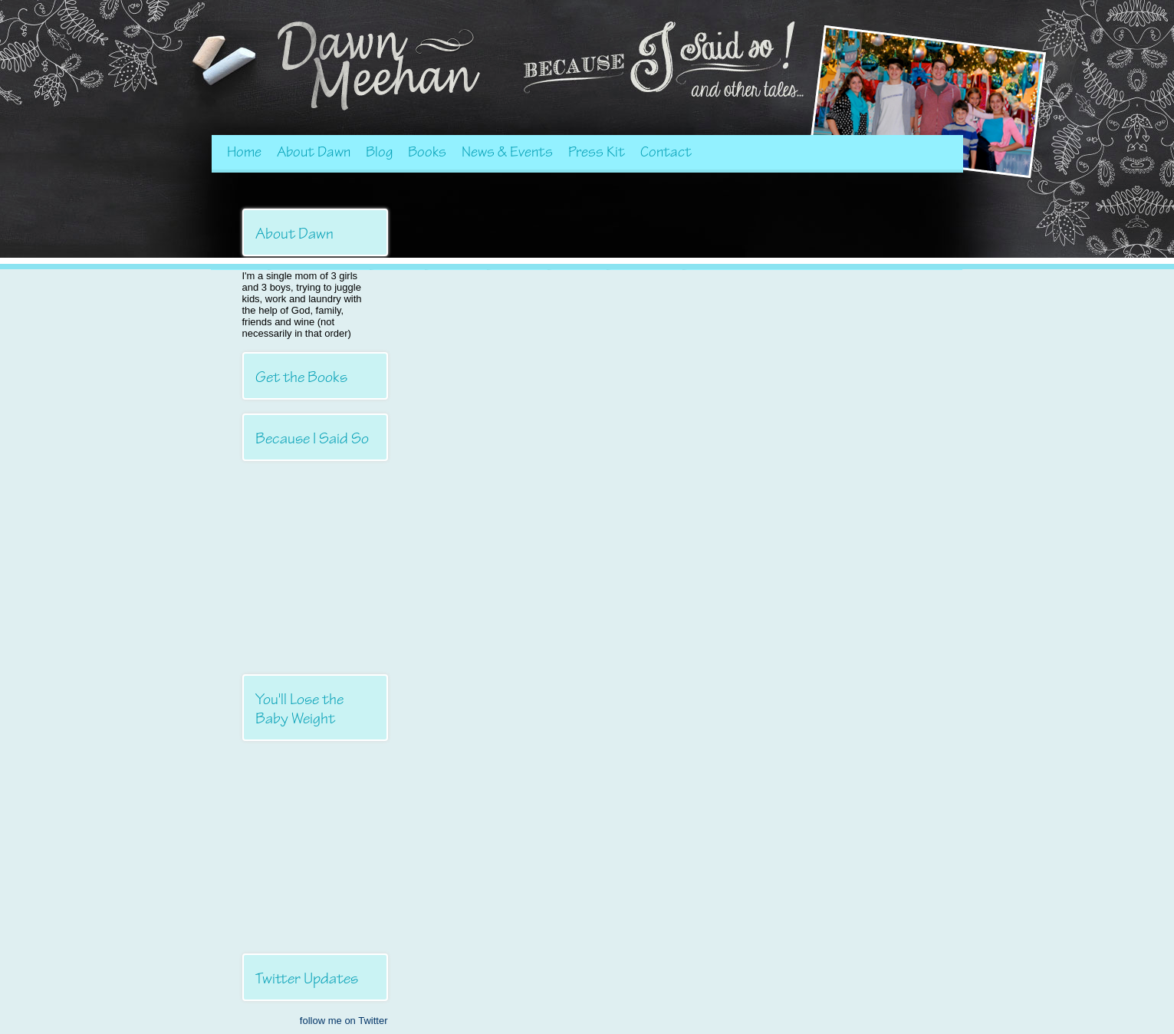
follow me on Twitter (344, 1020)
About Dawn (313, 152)
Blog (379, 152)
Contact (666, 152)
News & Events (507, 152)
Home (244, 152)
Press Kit (596, 152)
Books (427, 152)
